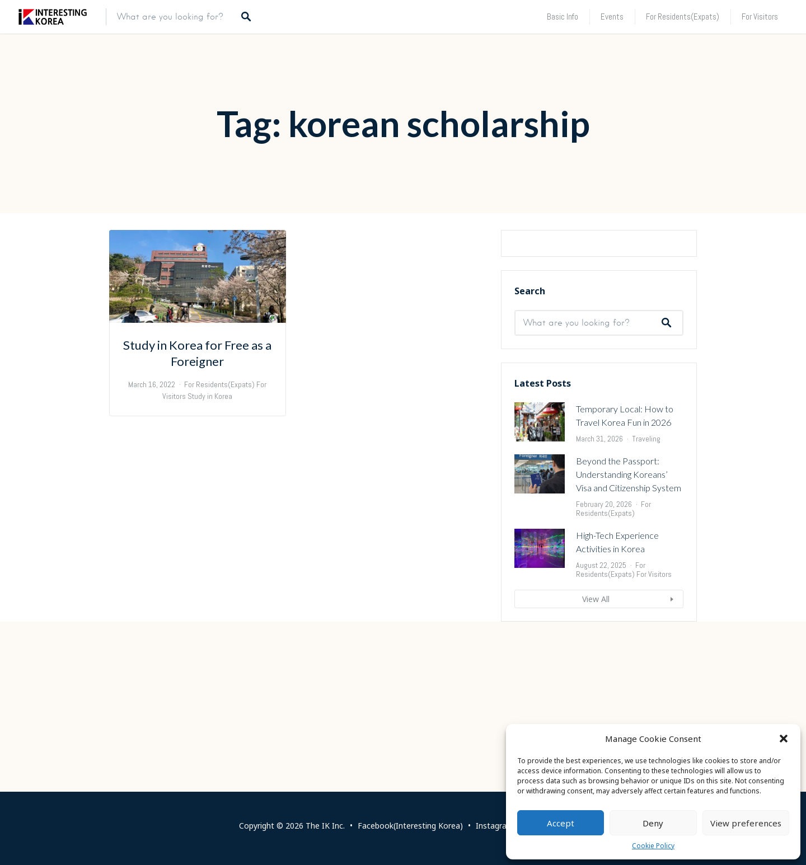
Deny (653, 823)
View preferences (745, 823)
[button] (783, 738)
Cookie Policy (653, 845)
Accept (560, 823)
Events (612, 16)
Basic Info (562, 16)
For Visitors (760, 16)
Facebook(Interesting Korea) (410, 825)
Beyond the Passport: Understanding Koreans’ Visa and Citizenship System (628, 610)
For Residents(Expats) (682, 16)
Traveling (646, 575)
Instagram (495, 825)
